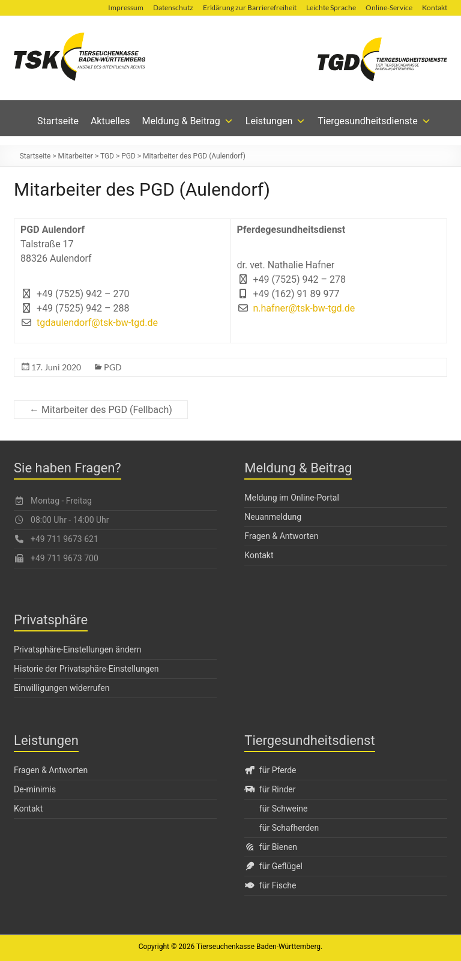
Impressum (125, 7)
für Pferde (270, 770)
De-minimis (35, 789)
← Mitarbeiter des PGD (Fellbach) (100, 409)
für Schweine (283, 808)
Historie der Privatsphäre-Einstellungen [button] (86, 668)
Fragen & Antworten (281, 536)
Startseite (58, 121)
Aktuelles (110, 121)
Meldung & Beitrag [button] (188, 121)
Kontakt (434, 7)
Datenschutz (173, 7)
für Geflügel (273, 866)
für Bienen (270, 847)
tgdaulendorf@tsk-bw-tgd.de (97, 322)
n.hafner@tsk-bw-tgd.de (304, 308)
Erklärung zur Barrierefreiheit (250, 7)
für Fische (270, 885)
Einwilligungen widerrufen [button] (61, 688)
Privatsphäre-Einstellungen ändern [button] (77, 649)
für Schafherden (289, 828)
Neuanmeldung (272, 517)
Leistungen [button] (276, 121)
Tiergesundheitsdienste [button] (374, 121)
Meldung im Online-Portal (291, 497)
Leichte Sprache (331, 7)
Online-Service (389, 7)
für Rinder (269, 789)
